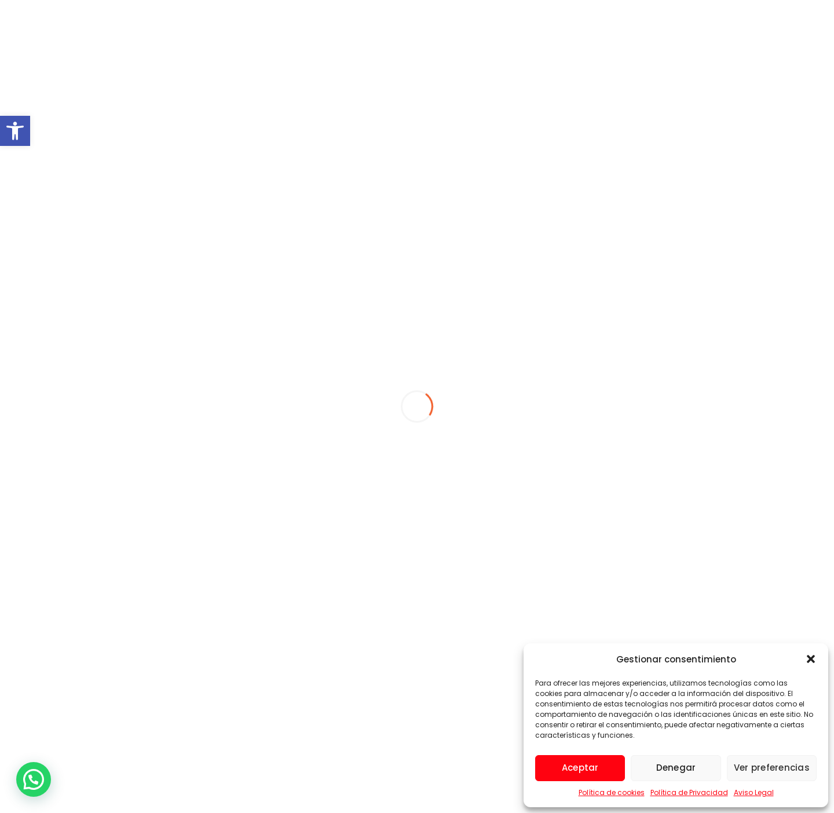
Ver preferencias (772, 767)
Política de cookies (612, 792)
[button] (15, 131)
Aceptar (580, 767)
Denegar (676, 767)
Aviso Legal (754, 792)
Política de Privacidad (689, 792)
